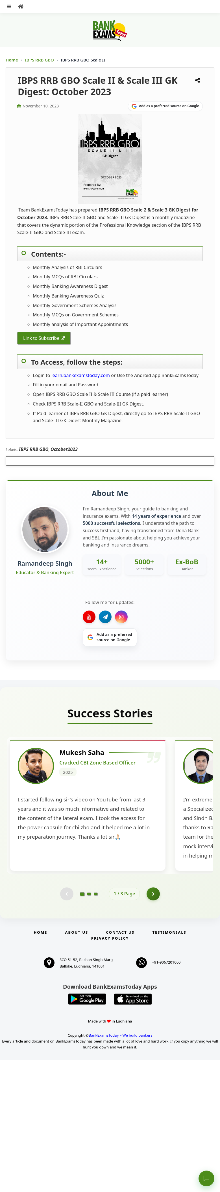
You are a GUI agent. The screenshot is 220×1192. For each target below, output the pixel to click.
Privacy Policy (110, 1070)
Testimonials (169, 1064)
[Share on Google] (165, 106)
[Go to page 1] (82, 1026)
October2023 (64, 449)
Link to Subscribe (41, 338)
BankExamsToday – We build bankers (121, 1167)
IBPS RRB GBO (40, 60)
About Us (76, 1064)
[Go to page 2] (89, 1025)
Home (12, 60)
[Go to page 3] (96, 1025)
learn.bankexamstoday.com (80, 375)
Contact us (120, 1064)
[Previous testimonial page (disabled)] (66, 1026)
